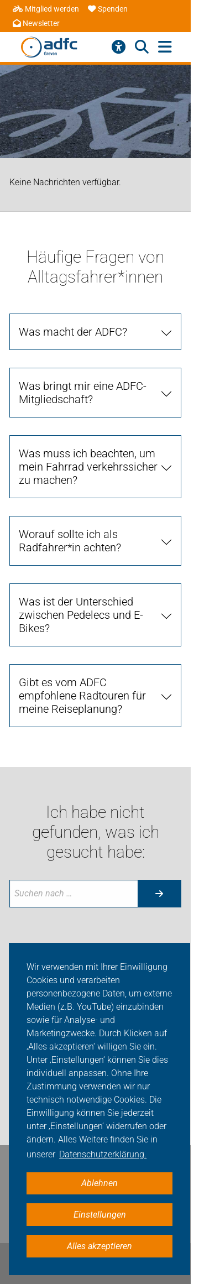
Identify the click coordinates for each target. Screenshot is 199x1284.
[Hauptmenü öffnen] (165, 47)
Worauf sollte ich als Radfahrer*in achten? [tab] (70, 541)
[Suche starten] (159, 893)
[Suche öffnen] (142, 47)
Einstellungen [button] (100, 1214)
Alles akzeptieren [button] (99, 1246)
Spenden (108, 9)
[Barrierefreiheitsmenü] (118, 47)
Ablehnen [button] (99, 1183)
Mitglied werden (46, 9)
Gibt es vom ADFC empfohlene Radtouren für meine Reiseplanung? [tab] (82, 696)
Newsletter (36, 23)
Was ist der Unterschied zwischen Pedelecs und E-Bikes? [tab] (81, 615)
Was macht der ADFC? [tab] (73, 331)
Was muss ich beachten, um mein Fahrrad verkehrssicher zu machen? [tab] (88, 467)
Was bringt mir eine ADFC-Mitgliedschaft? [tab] (82, 392)
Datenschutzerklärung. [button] (102, 1154)
